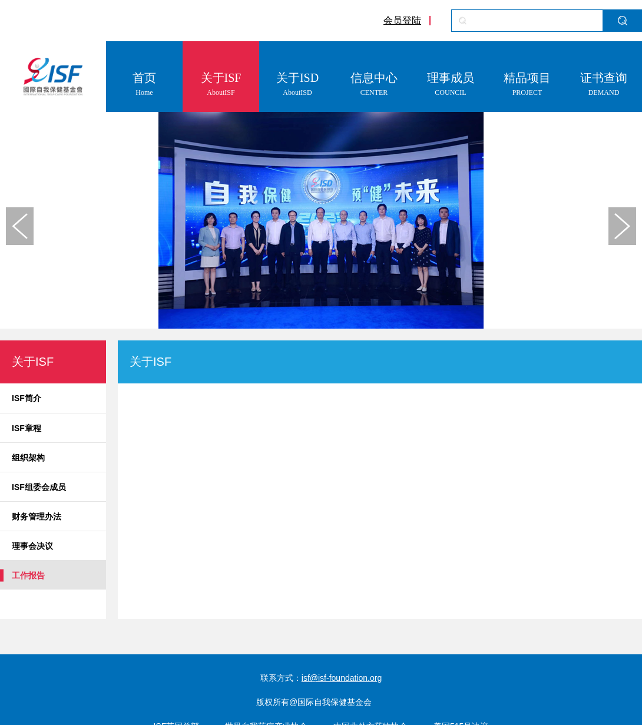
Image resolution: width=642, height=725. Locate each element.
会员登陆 (402, 20)
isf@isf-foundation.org (342, 678)
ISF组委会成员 (39, 487)
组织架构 (28, 457)
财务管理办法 (36, 516)
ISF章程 (26, 428)
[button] (622, 226)
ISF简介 (26, 398)
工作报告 (28, 575)
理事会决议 (32, 546)
